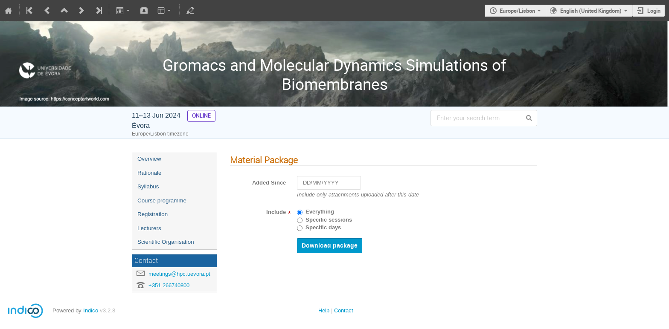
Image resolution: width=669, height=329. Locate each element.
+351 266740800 (168, 285)
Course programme (161, 200)
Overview (149, 159)
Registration (152, 214)
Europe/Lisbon (517, 10)
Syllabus (148, 186)
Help (323, 310)
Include (276, 212)
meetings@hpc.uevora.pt (179, 273)
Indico (90, 310)
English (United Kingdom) (591, 10)
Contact (343, 310)
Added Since (269, 183)
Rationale (149, 173)
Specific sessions (328, 220)
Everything (319, 212)
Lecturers (149, 228)
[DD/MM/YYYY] (329, 183)
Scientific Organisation (165, 242)
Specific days (323, 227)
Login (653, 10)
